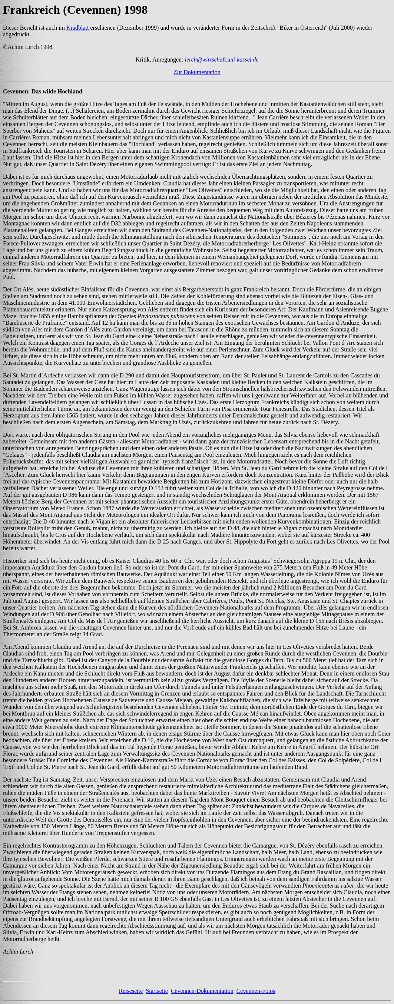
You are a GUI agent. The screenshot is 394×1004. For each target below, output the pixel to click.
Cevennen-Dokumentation (202, 991)
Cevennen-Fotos (255, 991)
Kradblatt (77, 27)
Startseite (157, 991)
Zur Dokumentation (197, 72)
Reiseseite (131, 991)
